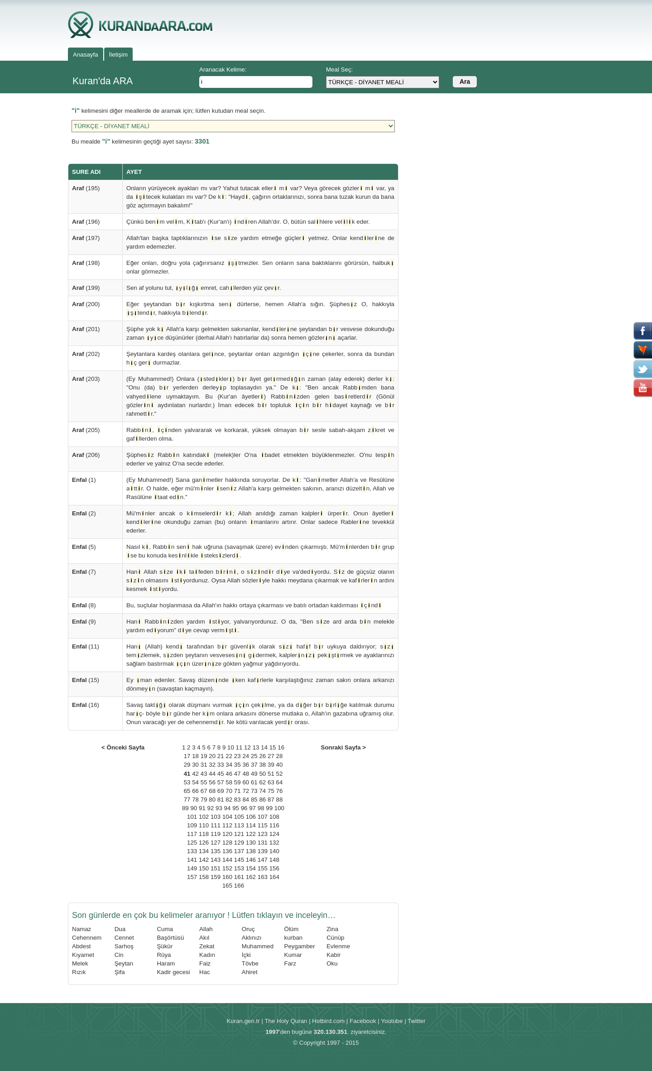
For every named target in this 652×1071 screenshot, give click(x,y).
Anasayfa (85, 54)
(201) (86, 329)
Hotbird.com (328, 1021)
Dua (120, 929)
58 (228, 782)
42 (195, 773)
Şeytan (124, 963)
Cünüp (335, 937)
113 (239, 825)
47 (237, 773)
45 (220, 773)
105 (239, 816)
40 (279, 764)
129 (239, 842)
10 (230, 747)
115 (263, 825)
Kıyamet (83, 954)
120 (227, 834)
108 (274, 816)
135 (216, 851)
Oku (331, 963)
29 (187, 764)
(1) (84, 479)
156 (274, 868)
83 (237, 799)
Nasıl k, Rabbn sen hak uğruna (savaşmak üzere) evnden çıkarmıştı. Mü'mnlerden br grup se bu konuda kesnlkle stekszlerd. (260, 551)
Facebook (363, 1021)
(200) (86, 304)
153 (239, 868)
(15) (85, 680)
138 (251, 851)
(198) (86, 262)
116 (274, 825)
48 (245, 773)
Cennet (124, 937)
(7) (84, 571)
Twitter (416, 1021)
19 (204, 756)
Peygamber (299, 946)
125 (192, 842)
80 (212, 799)
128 (227, 842)
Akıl (204, 937)
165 (227, 885)
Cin (119, 954)
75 (271, 791)
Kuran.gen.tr (242, 1021)
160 (227, 877)
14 (264, 747)
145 (239, 859)
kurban (293, 937)
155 (263, 868)
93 (219, 808)
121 (239, 834)
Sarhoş (124, 946)
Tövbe (250, 963)
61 (254, 782)
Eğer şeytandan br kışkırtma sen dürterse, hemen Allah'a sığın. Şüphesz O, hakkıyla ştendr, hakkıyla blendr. (260, 308)
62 (262, 782)
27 (271, 756)
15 (272, 747)
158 (204, 877)
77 (187, 799)
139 (263, 851)
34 (228, 764)
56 (212, 782)
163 (263, 877)
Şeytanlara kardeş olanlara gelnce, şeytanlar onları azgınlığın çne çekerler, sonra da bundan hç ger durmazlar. (260, 358)
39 (271, 764)
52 (279, 773)
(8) (84, 605)
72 (245, 791)
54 (195, 782)
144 (227, 859)
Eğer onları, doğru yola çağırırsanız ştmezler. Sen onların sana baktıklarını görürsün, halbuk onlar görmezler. (260, 267)
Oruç (248, 929)
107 (263, 816)
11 (239, 747)
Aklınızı (252, 937)
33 (220, 764)
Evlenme (338, 946)
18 (195, 756)
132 (274, 842)
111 (216, 825)
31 (204, 764)
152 (227, 868)
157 (192, 877)
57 (220, 782)
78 (195, 799)
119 (216, 834)
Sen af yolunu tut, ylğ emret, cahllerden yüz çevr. (203, 287)
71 (237, 791)
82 (228, 799)
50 (262, 773)
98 (261, 808)
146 (251, 859)
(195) (86, 188)
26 (262, 756)
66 (195, 791)
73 (254, 791)
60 (245, 782)
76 (279, 791)
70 (228, 791)
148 (274, 859)
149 (192, 868)
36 (245, 764)
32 (212, 764)
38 (262, 764)
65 (187, 791)
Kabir (333, 954)
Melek (80, 963)
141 (192, 859)
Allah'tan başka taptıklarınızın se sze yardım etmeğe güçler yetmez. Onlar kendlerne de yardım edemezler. (260, 242)
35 (237, 764)
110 (204, 825)
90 (193, 808)
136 (227, 851)
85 (254, 799)
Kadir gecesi (173, 972)
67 (204, 791)
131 (263, 842)
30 (195, 764)
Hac (204, 972)
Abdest (81, 946)
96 (244, 808)
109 (192, 825)
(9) (84, 621)
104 (227, 816)
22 (228, 756)
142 (204, 859)
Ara (465, 81)
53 (187, 782)
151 (216, 868)
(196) (86, 221)
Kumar (293, 954)
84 (245, 799)
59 (237, 782)
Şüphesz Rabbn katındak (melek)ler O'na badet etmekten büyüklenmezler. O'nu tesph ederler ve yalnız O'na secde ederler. (260, 459)
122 (251, 834)
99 (269, 808)
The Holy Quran (285, 1021)
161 (239, 877)
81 (220, 799)
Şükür (165, 946)
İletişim (118, 54)
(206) (86, 454)
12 (247, 747)
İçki (246, 954)
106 (251, 816)
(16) (85, 704)
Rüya (164, 954)
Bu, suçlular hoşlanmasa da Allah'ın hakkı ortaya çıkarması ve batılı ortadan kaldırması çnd (254, 605)
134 (204, 851)
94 (227, 808)
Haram (166, 963)
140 (274, 851)
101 (192, 816)
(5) (84, 546)
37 (254, 764)
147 (263, 859)
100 (279, 808)
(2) (84, 513)
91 (202, 808)
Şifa (120, 972)
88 (279, 799)
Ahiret (250, 972)
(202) (86, 354)
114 (251, 825)
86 (262, 799)
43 (204, 773)
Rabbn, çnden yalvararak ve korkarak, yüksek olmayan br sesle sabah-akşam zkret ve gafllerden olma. (260, 434)
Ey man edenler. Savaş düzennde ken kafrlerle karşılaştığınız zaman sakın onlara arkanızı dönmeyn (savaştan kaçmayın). (260, 684)
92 (210, 808)
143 (216, 859)
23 (237, 756)
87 (271, 799)
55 (204, 782)
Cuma (165, 929)
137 (239, 851)
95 (235, 808)
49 (254, 773)
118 (204, 834)
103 (216, 816)
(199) (86, 287)
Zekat (206, 946)
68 (212, 791)
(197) (86, 238)
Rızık (79, 972)
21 (220, 756)
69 (220, 791)
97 (252, 808)
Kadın (207, 954)
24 (245, 756)
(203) (86, 378)
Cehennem (86, 937)
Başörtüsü (170, 937)
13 (256, 747)
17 (187, 756)
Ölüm (291, 929)
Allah (206, 929)
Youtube (392, 1021)
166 (239, 885)
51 (271, 773)
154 (251, 868)
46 (228, 773)
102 (204, 816)
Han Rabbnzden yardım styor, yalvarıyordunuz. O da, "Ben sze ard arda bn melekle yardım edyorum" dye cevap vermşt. (260, 625)
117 (192, 834)
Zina (332, 929)
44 (212, 773)
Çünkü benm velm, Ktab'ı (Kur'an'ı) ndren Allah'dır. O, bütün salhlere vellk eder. (248, 221)
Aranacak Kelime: (222, 69)
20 (212, 756)
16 (281, 747)
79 (204, 799)
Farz (290, 963)
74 (262, 791)
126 (204, 842)
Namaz (81, 929)
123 (263, 834)
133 (192, 851)
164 (274, 877)
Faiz (205, 963)
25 (254, 756)
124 (274, 834)
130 (251, 842)
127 (216, 842)
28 (279, 756)
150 (204, 868)
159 (216, 877)
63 (271, 782)
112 (227, 825)
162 (251, 877)
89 (185, 808)
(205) (86, 430)
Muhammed (257, 946)
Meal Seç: (339, 69)
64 (279, 782)
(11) (85, 646)
